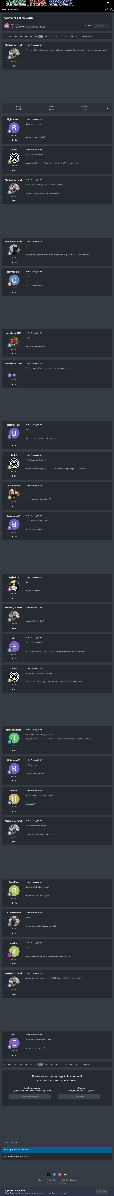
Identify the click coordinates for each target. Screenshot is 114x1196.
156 (35, 36)
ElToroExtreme (14, 912)
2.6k (14, 262)
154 (25, 36)
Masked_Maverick (13, 45)
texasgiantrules (13, 730)
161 (61, 36)
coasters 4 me (13, 272)
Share (88, 26)
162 (66, 36)
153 (20, 36)
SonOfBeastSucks (14, 241)
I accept (103, 1192)
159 (51, 36)
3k (14, 66)
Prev (10, 36)
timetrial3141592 (13, 363)
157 (41, 36)
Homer (13, 790)
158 (46, 36)
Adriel (14, 149)
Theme (41, 1180)
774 (14, 598)
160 (56, 36)
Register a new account (30, 1096)
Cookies (73, 1180)
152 (15, 36)
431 (14, 750)
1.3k (14, 140)
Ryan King (14, 882)
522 (14, 170)
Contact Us (63, 1180)
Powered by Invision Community (57, 1183)
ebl (13, 638)
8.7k (14, 659)
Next (71, 36)
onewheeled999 (13, 333)
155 (30, 36)
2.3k (14, 292)
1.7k (14, 903)
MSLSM (16, 24)
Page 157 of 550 (87, 36)
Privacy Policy (52, 1180)
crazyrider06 (14, 485)
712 (14, 506)
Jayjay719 (14, 577)
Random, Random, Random (36, 27)
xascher (14, 943)
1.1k (14, 384)
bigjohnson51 (13, 119)
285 (14, 964)
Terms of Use (9, 1193)
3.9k (14, 811)
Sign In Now (79, 1096)
